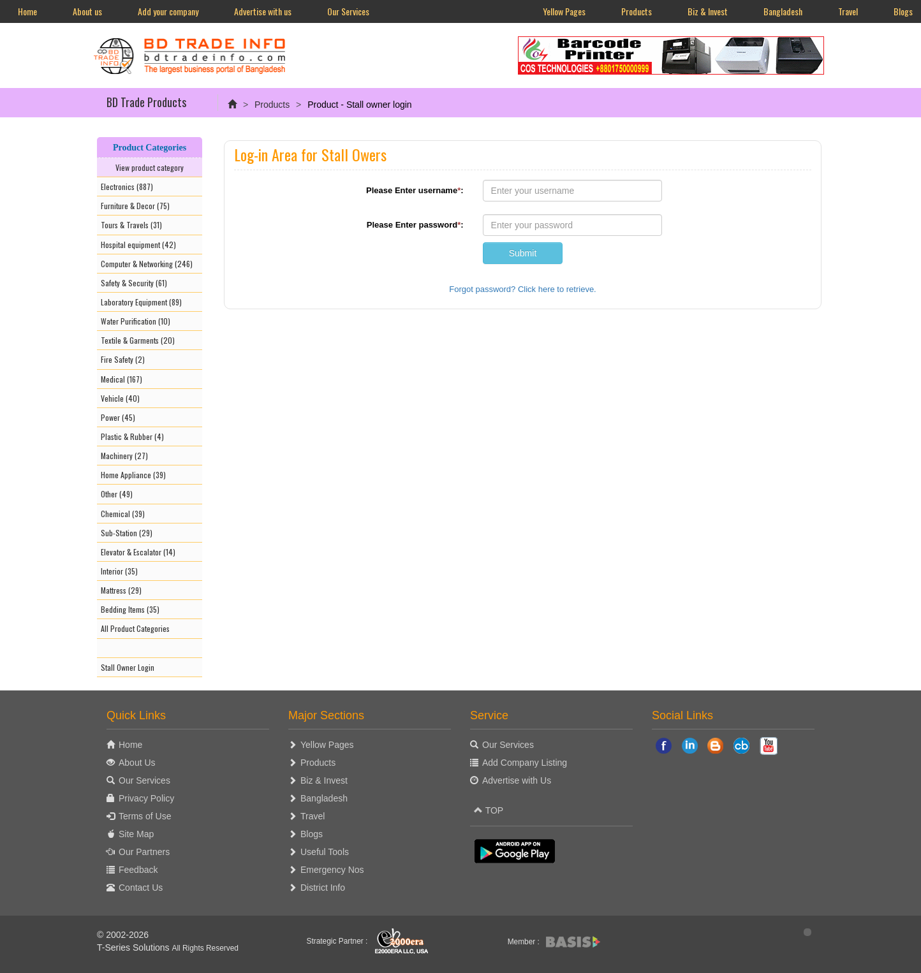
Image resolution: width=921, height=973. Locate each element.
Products (636, 11)
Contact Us (141, 887)
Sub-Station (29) (126, 532)
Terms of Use (145, 816)
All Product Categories (135, 628)
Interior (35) (119, 571)
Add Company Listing (524, 762)
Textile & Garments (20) (138, 340)
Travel (848, 11)
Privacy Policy (146, 798)
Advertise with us (262, 11)
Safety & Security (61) (134, 282)
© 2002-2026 (123, 935)
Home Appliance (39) (133, 474)
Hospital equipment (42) (138, 244)
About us (87, 11)
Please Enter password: (415, 225)
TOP (488, 810)
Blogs (311, 834)
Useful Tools (324, 852)
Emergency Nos (332, 870)
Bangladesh (782, 11)
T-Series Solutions (134, 947)
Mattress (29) (121, 590)
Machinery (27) (124, 455)
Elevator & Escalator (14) (138, 551)
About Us (137, 762)
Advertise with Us (516, 780)
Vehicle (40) (120, 398)
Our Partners (144, 852)
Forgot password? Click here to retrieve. (522, 289)
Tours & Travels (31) (131, 224)
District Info (322, 887)
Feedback (138, 870)
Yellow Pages (564, 11)
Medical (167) (121, 379)
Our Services (348, 11)
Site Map (136, 834)
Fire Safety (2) (123, 359)
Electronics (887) (127, 186)
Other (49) (117, 493)
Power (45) (118, 417)
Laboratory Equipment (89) (141, 301)
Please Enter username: (414, 190)
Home (27, 11)
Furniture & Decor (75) (135, 205)
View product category (149, 167)
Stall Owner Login (127, 667)
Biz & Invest (708, 11)
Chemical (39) (123, 513)
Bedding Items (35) (130, 609)
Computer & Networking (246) (147, 263)
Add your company (168, 11)
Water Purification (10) (135, 321)
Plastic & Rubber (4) (132, 436)
